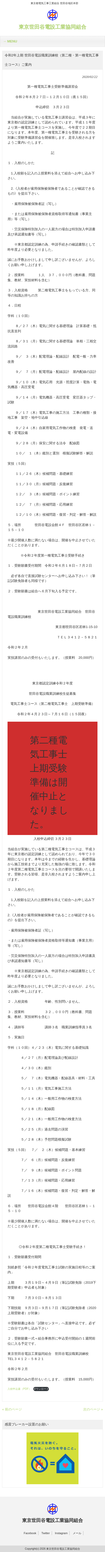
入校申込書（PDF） (19, 1388)
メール (77, 1533)
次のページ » (93, 1409)
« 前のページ (12, 1409)
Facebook (30, 1533)
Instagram (61, 1533)
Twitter (45, 1533)
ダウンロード (41, 1388)
